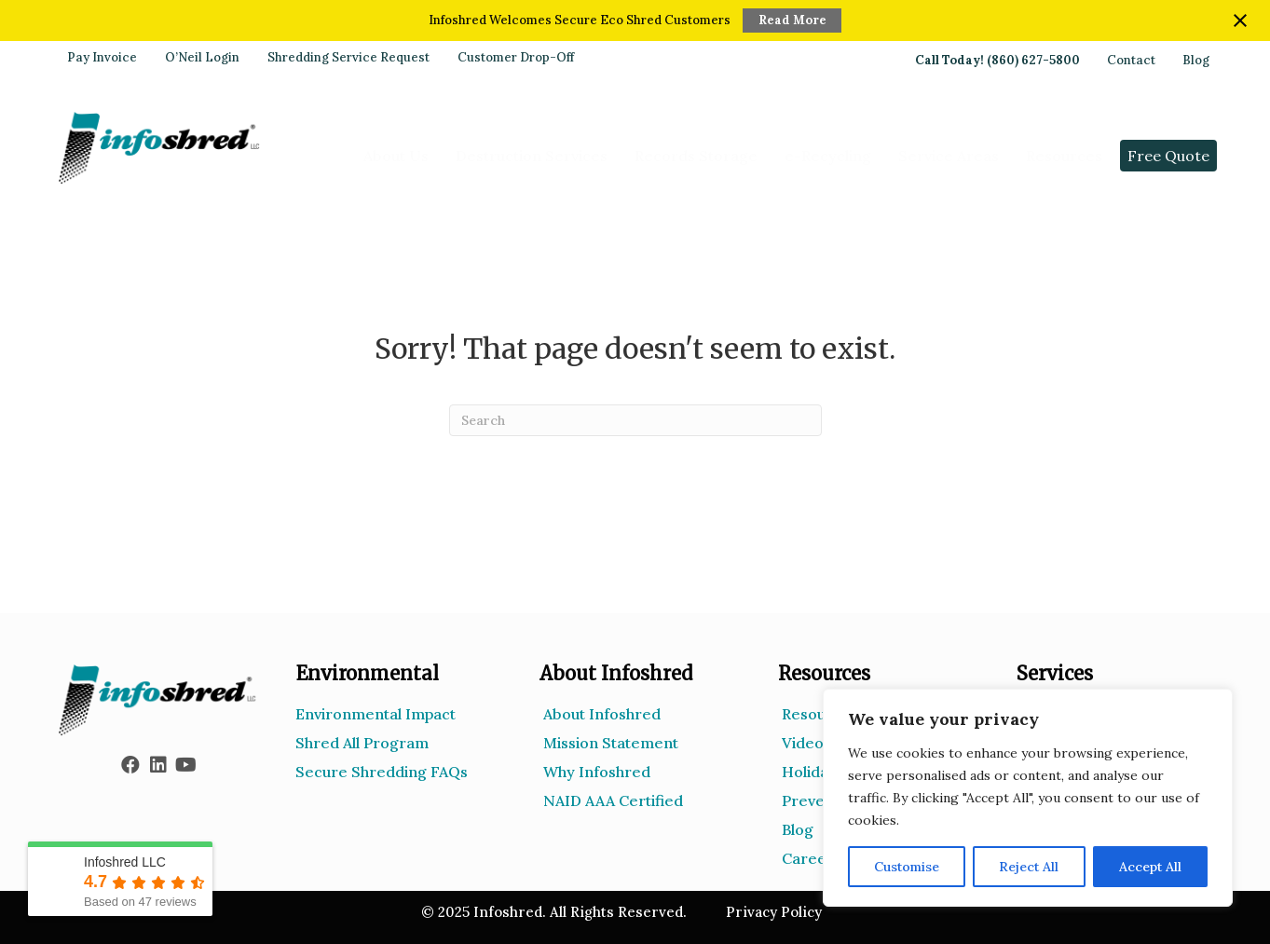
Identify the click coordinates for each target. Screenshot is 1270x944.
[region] (1028, 798)
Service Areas (948, 155)
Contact (1131, 60)
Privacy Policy (774, 912)
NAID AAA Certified (613, 800)
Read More (792, 20)
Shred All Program (362, 742)
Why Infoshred (596, 771)
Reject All (1028, 866)
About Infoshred (602, 714)
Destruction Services (532, 155)
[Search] (635, 420)
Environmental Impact (375, 714)
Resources (1064, 155)
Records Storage (696, 155)
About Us (396, 155)
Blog (1195, 60)
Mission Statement (610, 742)
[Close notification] (1240, 20)
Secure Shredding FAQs (381, 771)
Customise (906, 866)
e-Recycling (828, 155)
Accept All (1150, 866)
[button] (130, 765)
